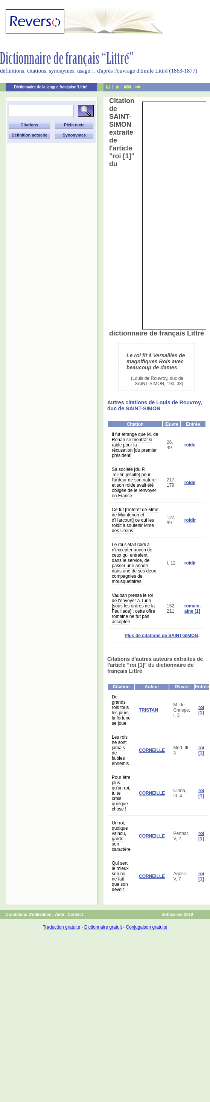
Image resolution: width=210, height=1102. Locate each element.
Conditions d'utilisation (29, 914)
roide (189, 445)
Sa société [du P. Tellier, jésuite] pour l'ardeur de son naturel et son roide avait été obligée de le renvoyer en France (134, 482)
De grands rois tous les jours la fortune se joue (121, 710)
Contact (75, 914)
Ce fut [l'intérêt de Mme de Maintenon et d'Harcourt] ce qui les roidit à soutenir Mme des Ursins (135, 520)
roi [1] (201, 710)
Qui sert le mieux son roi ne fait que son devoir (120, 876)
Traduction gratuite (61, 927)
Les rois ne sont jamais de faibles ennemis (120, 750)
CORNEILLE (152, 750)
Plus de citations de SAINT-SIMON (161, 635)
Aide (59, 914)
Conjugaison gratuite (146, 927)
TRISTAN (148, 710)
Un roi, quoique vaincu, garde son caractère (121, 836)
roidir (190, 520)
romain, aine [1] (192, 608)
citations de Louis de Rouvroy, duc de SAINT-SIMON (154, 405)
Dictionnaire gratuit (103, 927)
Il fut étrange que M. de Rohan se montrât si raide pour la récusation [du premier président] (135, 445)
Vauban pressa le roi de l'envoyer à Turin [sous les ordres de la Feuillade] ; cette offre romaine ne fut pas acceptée (133, 608)
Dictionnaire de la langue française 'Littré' (51, 87)
